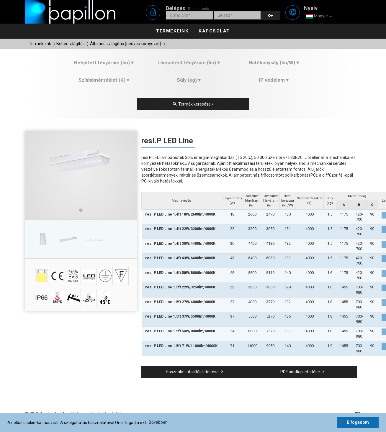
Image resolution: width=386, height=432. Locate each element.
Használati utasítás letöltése (195, 371)
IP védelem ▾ (274, 80)
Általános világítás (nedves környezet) (125, 43)
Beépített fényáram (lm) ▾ (104, 62)
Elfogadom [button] (358, 422)
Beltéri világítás (70, 43)
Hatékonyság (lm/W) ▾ (274, 62)
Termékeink (172, 31)
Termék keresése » (193, 104)
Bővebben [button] (158, 422)
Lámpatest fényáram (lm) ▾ (189, 62)
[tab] (104, 65)
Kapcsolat (214, 31)
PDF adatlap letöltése (303, 371)
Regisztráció (198, 8)
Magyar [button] (319, 16)
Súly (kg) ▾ (189, 80)
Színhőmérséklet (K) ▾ (103, 80)
